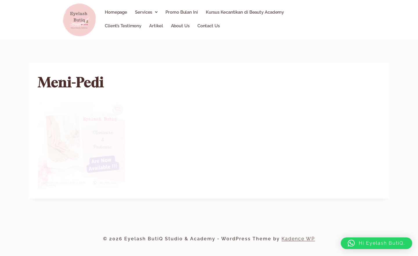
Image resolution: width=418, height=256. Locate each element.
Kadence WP (298, 238)
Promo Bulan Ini (181, 12)
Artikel (156, 25)
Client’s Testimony (123, 25)
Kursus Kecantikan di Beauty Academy (245, 12)
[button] (146, 12)
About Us (180, 25)
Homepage (116, 12)
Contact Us (208, 25)
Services (146, 12)
